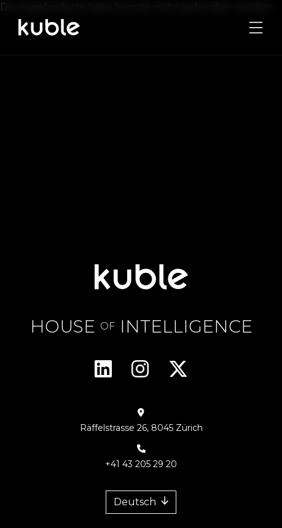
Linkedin (103, 368)
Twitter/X (178, 368)
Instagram (140, 368)
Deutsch (135, 502)
